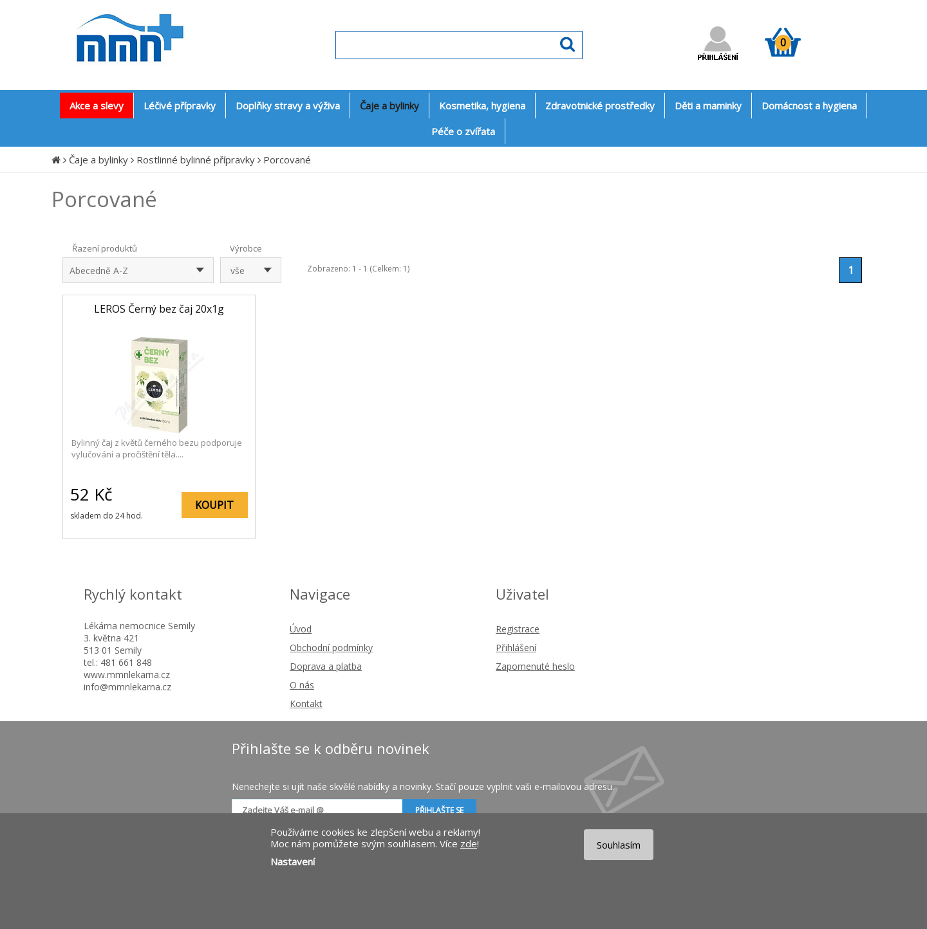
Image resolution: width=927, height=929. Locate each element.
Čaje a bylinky (98, 159)
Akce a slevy (97, 105)
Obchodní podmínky (331, 647)
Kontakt (306, 703)
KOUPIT (214, 505)
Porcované (287, 159)
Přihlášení (516, 647)
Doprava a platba (326, 666)
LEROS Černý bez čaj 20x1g (159, 309)
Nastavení (292, 861)
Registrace (517, 629)
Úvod (301, 629)
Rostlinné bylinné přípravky (195, 159)
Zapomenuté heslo (535, 666)
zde (468, 843)
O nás (302, 685)
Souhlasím (619, 844)
